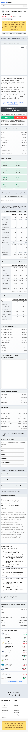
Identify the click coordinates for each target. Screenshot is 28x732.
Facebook (16, 710)
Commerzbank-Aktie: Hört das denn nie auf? (15, 575)
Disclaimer (4, 708)
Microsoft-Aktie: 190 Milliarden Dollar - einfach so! (15, 569)
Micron (6, 668)
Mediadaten (4, 705)
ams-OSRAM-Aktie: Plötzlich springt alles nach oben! (14, 565)
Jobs (2, 715)
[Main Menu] (26, 2)
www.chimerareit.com (7, 510)
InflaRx (6, 633)
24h (8, 548)
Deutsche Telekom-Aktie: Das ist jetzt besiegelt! (14, 561)
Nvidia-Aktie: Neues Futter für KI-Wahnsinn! (13, 586)
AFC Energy (8, 677)
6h (2, 548)
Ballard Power (8, 664)
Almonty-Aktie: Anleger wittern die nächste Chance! (14, 583)
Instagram (16, 712)
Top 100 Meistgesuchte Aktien (14, 681)
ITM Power (7, 637)
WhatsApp (16, 715)
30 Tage (15, 548)
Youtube (16, 705)
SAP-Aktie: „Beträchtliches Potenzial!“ (15, 572)
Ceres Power (8, 641)
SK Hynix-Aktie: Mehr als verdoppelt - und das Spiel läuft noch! (14, 590)
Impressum (4, 703)
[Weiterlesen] (25, 552)
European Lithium (9, 650)
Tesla (6, 655)
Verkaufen (21, 117)
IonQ (6, 673)
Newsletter (4, 717)
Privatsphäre (4, 712)
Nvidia (6, 659)
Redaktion (16, 703)
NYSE (19, 16)
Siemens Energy (9, 646)
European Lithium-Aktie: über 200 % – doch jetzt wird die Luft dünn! (14, 551)
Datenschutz (4, 710)
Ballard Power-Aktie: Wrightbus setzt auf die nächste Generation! (14, 579)
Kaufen (8, 117)
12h (5, 548)
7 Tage (11, 548)
